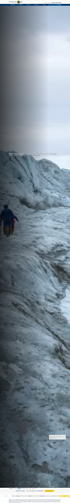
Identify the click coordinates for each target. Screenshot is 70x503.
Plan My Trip (36, 4)
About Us (28, 4)
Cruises (19, 488)
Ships (27, 488)
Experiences (21, 4)
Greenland (11, 488)
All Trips (15, 488)
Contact (44, 4)
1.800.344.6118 (56, 2)
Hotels (30, 488)
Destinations (13, 4)
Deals (33, 488)
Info (35, 488)
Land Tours (23, 488)
